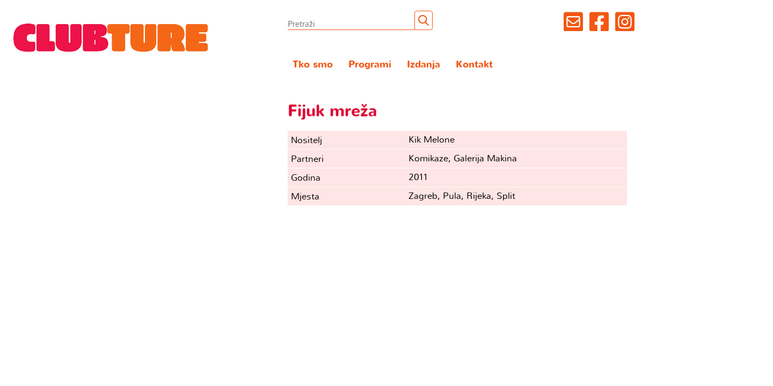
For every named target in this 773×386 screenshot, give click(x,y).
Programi (369, 64)
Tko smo (313, 64)
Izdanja (423, 64)
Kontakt (474, 64)
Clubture (111, 37)
